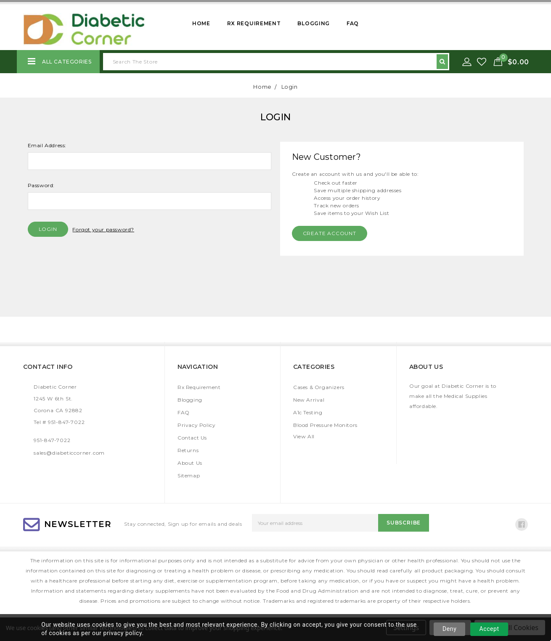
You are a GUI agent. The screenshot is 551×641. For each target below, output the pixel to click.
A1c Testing (308, 412)
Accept (489, 628)
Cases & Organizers (318, 387)
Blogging (313, 23)
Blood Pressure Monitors (325, 425)
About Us (189, 463)
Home (201, 23)
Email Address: (47, 145)
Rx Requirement (254, 23)
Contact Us (192, 437)
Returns (188, 450)
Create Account (329, 233)
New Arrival (309, 400)
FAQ (353, 23)
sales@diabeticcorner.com (69, 453)
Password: (41, 185)
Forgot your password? (103, 229)
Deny (449, 628)
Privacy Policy (196, 425)
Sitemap (188, 475)
